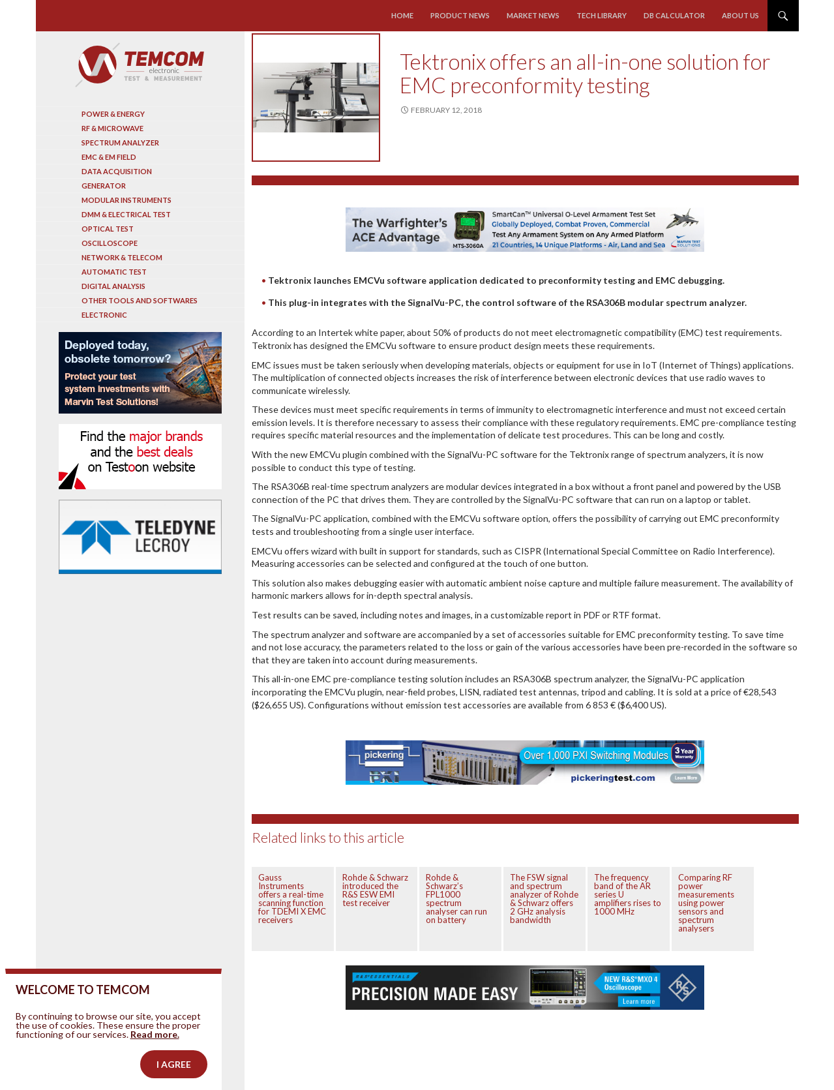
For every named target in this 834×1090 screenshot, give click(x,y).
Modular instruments (126, 200)
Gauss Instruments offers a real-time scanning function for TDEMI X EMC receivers (292, 898)
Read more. (154, 1054)
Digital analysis (113, 286)
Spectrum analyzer (120, 142)
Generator (104, 185)
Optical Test (108, 228)
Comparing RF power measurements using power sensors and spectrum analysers (706, 902)
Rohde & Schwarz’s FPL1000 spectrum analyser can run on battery (456, 898)
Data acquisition (117, 171)
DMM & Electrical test (126, 214)
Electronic (104, 314)
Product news (460, 15)
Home (403, 15)
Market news (533, 15)
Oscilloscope (110, 243)
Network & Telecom (122, 257)
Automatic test (114, 271)
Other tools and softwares (140, 300)
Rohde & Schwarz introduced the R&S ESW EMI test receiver (375, 890)
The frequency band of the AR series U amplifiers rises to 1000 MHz (627, 894)
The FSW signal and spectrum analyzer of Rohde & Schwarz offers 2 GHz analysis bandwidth (544, 898)
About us (740, 15)
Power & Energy (113, 114)
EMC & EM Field (109, 157)
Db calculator (674, 15)
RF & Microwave (112, 128)
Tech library (601, 15)
